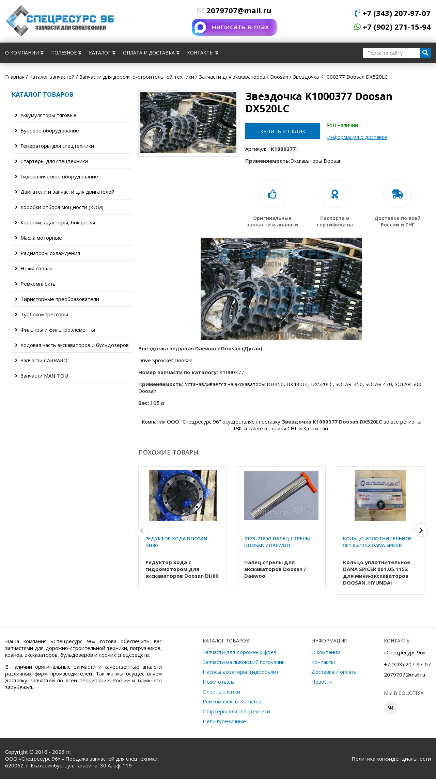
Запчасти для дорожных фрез (239, 652)
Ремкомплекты (36, 283)
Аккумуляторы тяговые (46, 115)
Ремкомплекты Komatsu (232, 701)
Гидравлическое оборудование (56, 176)
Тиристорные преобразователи (57, 299)
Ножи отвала (33, 268)
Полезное (66, 52)
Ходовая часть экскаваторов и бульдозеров (72, 344)
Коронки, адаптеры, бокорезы (55, 222)
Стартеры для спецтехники (51, 161)
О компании (24, 52)
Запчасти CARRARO (41, 360)
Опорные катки (221, 691)
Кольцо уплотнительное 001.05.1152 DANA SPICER (377, 542)
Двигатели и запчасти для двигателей (64, 191)
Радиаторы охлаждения (47, 253)
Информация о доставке (357, 136)
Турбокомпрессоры (41, 314)
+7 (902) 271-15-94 (392, 26)
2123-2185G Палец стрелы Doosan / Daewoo (277, 542)
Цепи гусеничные (224, 721)
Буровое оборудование (47, 130)
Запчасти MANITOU (41, 375)
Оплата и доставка (151, 52)
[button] (421, 530)
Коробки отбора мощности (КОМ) (59, 207)
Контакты (202, 52)
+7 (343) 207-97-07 (393, 13)
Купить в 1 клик (282, 131)
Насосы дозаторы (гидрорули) (240, 671)
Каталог (102, 52)
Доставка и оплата (334, 671)
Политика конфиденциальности (391, 758)
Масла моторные (38, 237)
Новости (321, 681)
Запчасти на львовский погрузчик (243, 661)
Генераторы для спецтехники (54, 145)
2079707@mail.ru (234, 10)
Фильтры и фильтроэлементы (55, 329)
